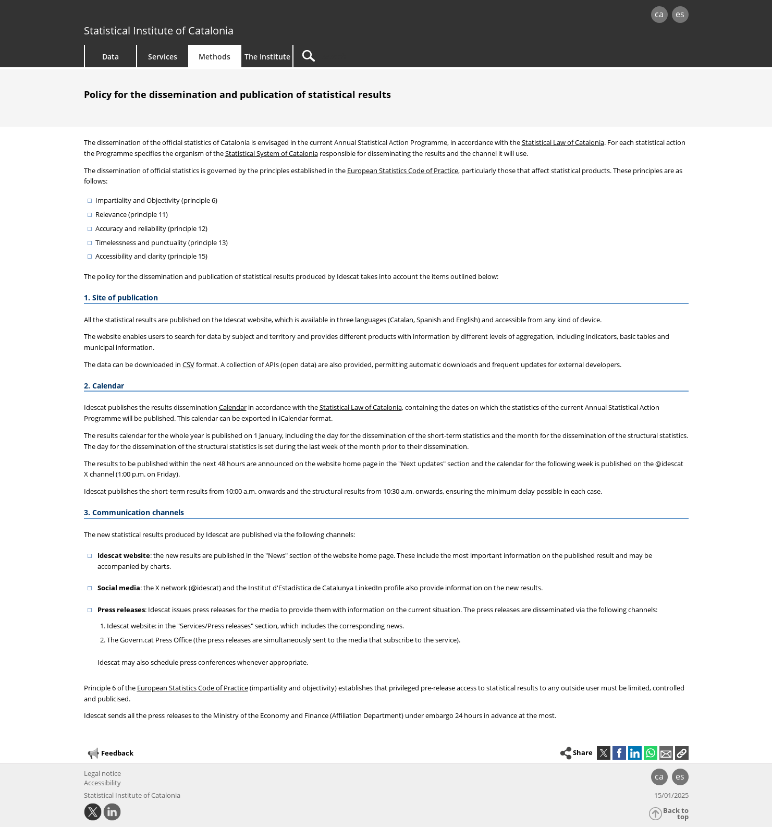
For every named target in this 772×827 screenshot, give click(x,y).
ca (659, 14)
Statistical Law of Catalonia (563, 142)
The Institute (267, 57)
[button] (682, 753)
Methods (214, 57)
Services (162, 57)
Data (110, 57)
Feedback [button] (110, 753)
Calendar (233, 407)
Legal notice (102, 773)
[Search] (382, 56)
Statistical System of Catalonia (271, 153)
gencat (205, 15)
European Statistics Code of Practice (402, 170)
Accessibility (102, 782)
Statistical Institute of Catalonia (159, 30)
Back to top (676, 813)
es (680, 14)
